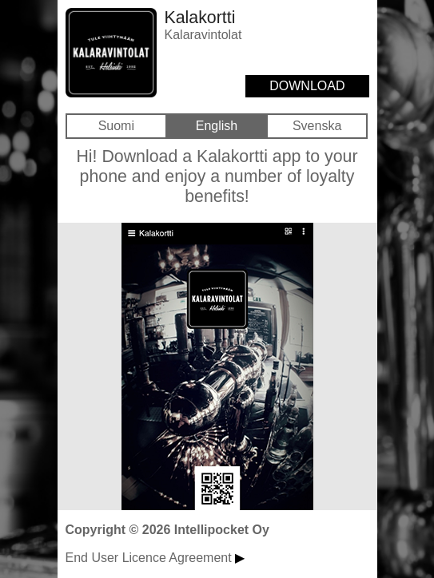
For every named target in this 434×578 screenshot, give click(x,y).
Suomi (116, 126)
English (216, 126)
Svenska (317, 126)
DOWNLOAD (306, 86)
